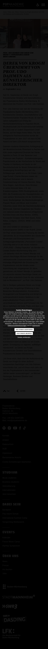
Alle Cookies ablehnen (24, 333)
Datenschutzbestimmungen (17, 325)
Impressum (36, 325)
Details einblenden (24, 337)
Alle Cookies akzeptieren (24, 329)
